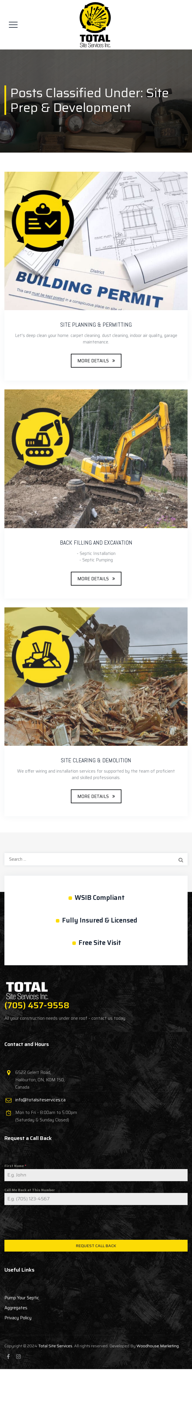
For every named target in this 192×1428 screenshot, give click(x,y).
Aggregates (15, 1307)
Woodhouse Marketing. (158, 1346)
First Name (15, 1165)
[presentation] (96, 1222)
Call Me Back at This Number (29, 1190)
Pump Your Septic (21, 1297)
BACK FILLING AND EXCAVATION (96, 542)
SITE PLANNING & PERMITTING (96, 324)
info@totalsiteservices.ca (40, 1099)
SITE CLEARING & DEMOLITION (96, 760)
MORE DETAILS (93, 360)
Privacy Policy (17, 1317)
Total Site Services (55, 1346)
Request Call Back (96, 1245)
